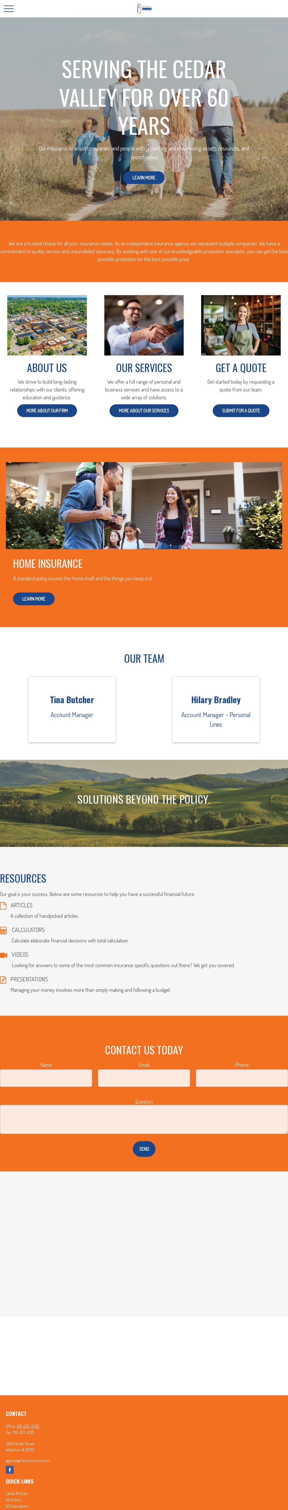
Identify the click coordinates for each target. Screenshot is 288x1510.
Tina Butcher (72, 699)
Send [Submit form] (144, 1149)
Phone (242, 1065)
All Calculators (17, 1506)
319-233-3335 (28, 1426)
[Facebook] (10, 1470)
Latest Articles (16, 1493)
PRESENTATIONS (29, 979)
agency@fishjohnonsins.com (28, 1460)
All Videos (13, 1499)
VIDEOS (20, 954)
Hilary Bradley (216, 699)
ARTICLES (21, 905)
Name (46, 1065)
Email (144, 1065)
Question (144, 1101)
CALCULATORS (28, 929)
